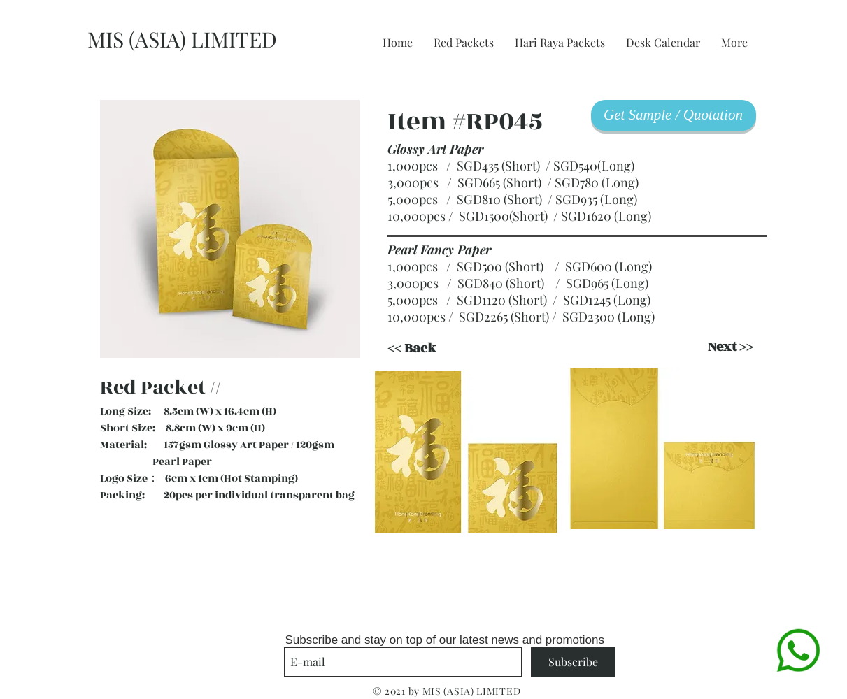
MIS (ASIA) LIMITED (182, 39)
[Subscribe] (573, 662)
